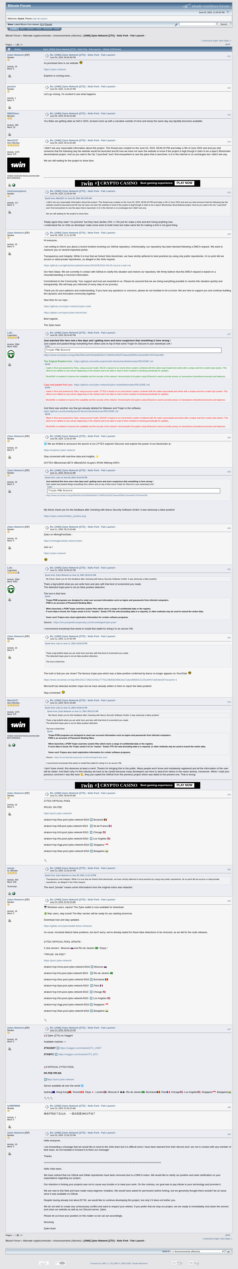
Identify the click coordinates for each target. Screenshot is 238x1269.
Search (30, 29)
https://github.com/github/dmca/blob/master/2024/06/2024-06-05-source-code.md (87, 265)
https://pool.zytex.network (60, 1079)
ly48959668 (13, 1105)
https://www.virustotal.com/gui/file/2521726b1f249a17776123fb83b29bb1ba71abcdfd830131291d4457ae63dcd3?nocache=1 (110, 679)
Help (22, 29)
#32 (229, 638)
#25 (229, 192)
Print (228, 44)
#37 (229, 1029)
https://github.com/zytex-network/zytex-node (67, 306)
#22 (229, 88)
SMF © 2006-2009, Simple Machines (131, 1263)
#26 (229, 234)
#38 (229, 1107)
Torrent (48, 24)
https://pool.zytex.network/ (58, 813)
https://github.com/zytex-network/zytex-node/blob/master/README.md (112, 384)
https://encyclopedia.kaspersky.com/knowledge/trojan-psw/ (85, 622)
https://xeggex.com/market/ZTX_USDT (80, 1048)
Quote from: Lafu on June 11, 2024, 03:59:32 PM (66, 643)
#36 (229, 901)
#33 (229, 702)
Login (38, 29)
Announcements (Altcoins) (67, 35)
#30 (229, 528)
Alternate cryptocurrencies (37, 35)
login (35, 18)
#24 (229, 142)
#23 (229, 115)
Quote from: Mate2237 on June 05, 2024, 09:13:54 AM (68, 198)
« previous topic (209, 40)
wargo (10, 868)
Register (48, 29)
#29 (229, 472)
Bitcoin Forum (13, 35)
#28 (229, 437)
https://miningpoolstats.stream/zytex (63, 540)
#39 (229, 1134)
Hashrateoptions (16, 191)
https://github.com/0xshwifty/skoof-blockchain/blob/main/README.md (81, 411)
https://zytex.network (55, 69)
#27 (229, 334)
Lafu (9, 332)
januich (11, 86)
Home (14, 29)
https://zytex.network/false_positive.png (65, 516)
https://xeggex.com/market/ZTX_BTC (78, 1054)
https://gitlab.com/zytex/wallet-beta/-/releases (68, 926)
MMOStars (13, 113)
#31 (229, 569)
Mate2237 (12, 140)
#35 (229, 869)
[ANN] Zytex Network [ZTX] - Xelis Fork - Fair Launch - (115, 35)
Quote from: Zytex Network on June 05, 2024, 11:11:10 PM (70, 875)
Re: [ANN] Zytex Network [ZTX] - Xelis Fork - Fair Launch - (83, 55)
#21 (229, 56)
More (56, 29)
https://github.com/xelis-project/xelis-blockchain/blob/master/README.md (113, 361)
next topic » (225, 40)
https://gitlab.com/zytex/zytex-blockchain (65, 312)
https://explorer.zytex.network (59, 450)
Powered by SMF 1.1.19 (101, 1263)
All (21, 44)
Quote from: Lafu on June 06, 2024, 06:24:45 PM (66, 478)
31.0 (42, 24)
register (43, 18)
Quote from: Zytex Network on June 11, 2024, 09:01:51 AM (70, 575)
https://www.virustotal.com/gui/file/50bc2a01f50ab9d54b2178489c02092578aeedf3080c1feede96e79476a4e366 (104, 355)
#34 (229, 795)
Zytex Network (15, 55)
